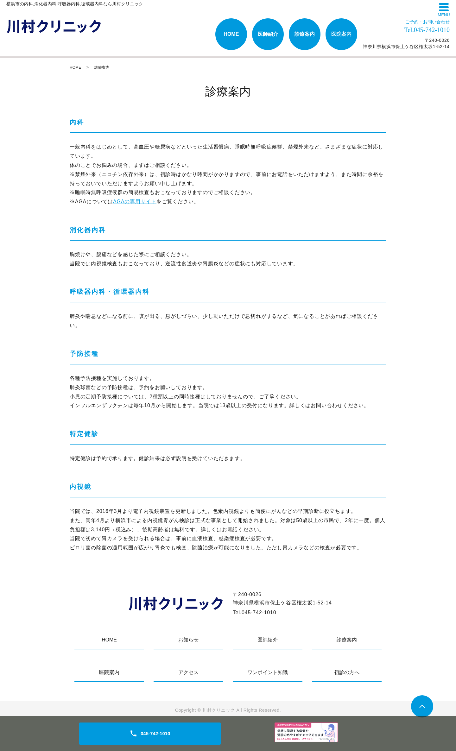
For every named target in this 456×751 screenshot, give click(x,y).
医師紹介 (268, 34)
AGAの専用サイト (134, 201)
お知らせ (188, 639)
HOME (231, 34)
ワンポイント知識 (267, 672)
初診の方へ (346, 672)
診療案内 (304, 34)
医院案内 (341, 34)
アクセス (188, 672)
